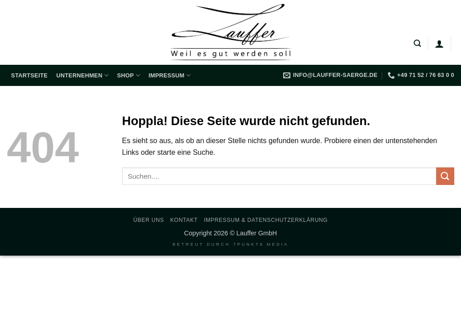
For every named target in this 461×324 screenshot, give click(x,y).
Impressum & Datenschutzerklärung (266, 220)
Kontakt (184, 220)
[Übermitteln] (445, 176)
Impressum (169, 75)
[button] (417, 43)
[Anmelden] (439, 44)
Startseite (29, 75)
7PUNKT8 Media (261, 244)
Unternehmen (82, 75)
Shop (128, 75)
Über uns (148, 220)
